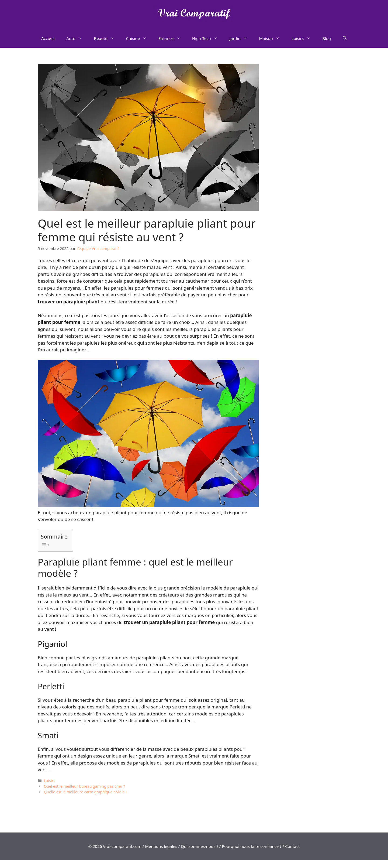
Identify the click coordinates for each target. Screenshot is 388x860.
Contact (292, 846)
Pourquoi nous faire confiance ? (251, 846)
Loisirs (304, 38)
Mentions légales (161, 846)
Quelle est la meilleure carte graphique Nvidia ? (85, 791)
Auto (77, 38)
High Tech (208, 38)
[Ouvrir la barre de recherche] (345, 38)
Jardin (241, 38)
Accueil (47, 38)
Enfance (172, 38)
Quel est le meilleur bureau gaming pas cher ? (84, 786)
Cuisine (139, 38)
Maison (272, 38)
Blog (326, 38)
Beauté (107, 38)
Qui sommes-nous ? (199, 846)
